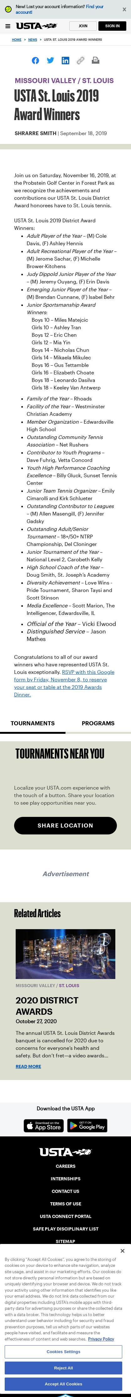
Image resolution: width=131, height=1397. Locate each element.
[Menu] (8, 26)
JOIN (83, 25)
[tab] (33, 726)
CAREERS (66, 1166)
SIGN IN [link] (112, 25)
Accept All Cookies (63, 1384)
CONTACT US (65, 1191)
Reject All (63, 1368)
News (32, 39)
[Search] (124, 39)
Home (16, 39)
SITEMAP (65, 1241)
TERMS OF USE (65, 1203)
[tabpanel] (65, 795)
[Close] (122, 1251)
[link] (35, 60)
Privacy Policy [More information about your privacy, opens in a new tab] (101, 1339)
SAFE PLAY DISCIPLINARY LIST (65, 1228)
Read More (28, 1066)
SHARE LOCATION (65, 825)
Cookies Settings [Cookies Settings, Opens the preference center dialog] (64, 1351)
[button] (124, 10)
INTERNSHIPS (66, 1178)
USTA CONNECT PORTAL (66, 1216)
